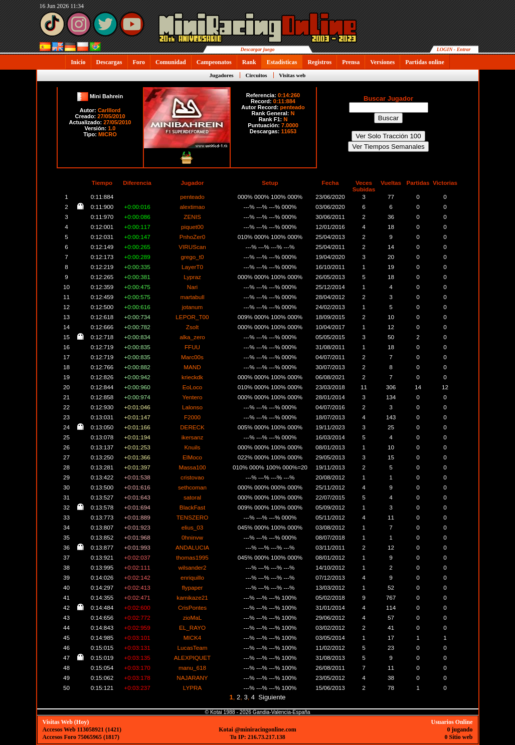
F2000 (192, 417)
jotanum (192, 307)
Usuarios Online (451, 721)
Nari (192, 287)
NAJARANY (192, 677)
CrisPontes (192, 607)
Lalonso (192, 407)
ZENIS (192, 216)
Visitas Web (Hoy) (66, 721)
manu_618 (192, 667)
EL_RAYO (192, 627)
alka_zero (192, 337)
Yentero (193, 397)
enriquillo (192, 577)
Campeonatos (214, 62)
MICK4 (193, 637)
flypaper (192, 587)
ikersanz (193, 437)
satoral (192, 497)
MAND (192, 367)
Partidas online (424, 62)
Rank (249, 62)
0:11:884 (284, 101)
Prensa (351, 62)
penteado (292, 107)
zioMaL (192, 617)
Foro (139, 62)
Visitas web (292, 75)
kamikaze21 (192, 597)
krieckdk (192, 377)
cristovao (192, 477)
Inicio (78, 62)
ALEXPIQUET (192, 657)
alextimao (192, 206)
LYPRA (192, 687)
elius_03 (193, 527)
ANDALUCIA (192, 547)
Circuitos (256, 75)
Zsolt (192, 327)
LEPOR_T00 (192, 317)
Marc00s (192, 357)
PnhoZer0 (192, 236)
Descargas (109, 62)
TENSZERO (193, 517)
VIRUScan (192, 246)
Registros (319, 62)
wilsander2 (193, 567)
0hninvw (192, 537)
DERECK (192, 427)
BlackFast (192, 507)
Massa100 (192, 467)
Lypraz (192, 277)
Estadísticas (282, 62)
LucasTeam (193, 647)
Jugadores (222, 75)
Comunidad (170, 62)
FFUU (192, 347)
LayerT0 (192, 267)
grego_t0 (192, 257)
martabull (192, 297)
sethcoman (192, 487)
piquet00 (192, 226)
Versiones (382, 62)
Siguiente (271, 697)
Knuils (193, 447)
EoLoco (193, 387)
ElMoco (192, 457)
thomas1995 (192, 557)
